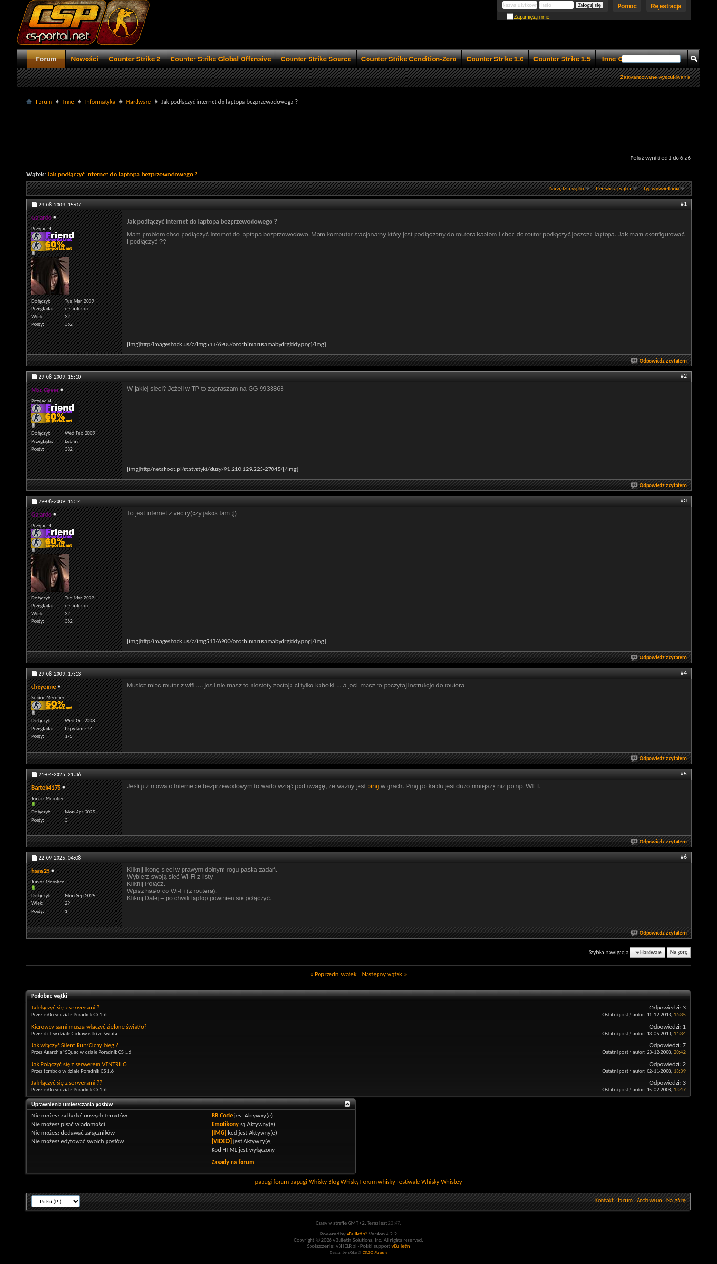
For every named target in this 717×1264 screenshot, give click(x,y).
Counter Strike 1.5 (562, 59)
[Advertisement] (358, 129)
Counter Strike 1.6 (494, 59)
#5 (684, 773)
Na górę (679, 953)
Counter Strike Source (316, 59)
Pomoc (627, 6)
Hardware (138, 101)
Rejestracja (666, 6)
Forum (46, 59)
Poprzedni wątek (336, 974)
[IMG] (219, 1132)
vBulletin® (357, 1234)
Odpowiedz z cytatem (659, 361)
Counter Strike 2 (134, 59)
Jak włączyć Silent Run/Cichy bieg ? (74, 1044)
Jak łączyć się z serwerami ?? (67, 1082)
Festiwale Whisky (418, 1181)
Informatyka (100, 101)
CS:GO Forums (374, 1251)
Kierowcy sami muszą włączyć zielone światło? (89, 1026)
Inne (68, 101)
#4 (684, 672)
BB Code (222, 1115)
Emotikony (225, 1123)
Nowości (84, 59)
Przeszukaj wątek (614, 189)
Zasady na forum (233, 1162)
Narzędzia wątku (566, 189)
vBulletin (400, 1246)
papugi (263, 1181)
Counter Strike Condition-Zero (409, 59)
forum (625, 1200)
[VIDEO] (222, 1141)
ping (373, 786)
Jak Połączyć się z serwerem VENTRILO (79, 1064)
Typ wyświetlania (661, 189)
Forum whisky (377, 1181)
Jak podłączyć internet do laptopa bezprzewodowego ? (123, 174)
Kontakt (604, 1200)
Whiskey (451, 1181)
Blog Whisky (343, 1181)
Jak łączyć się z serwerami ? (65, 1007)
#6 (684, 856)
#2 (684, 375)
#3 (684, 500)
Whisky (318, 1181)
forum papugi (290, 1181)
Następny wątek (382, 974)
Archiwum (649, 1200)
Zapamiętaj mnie (528, 17)
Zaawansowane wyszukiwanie (655, 77)
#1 (684, 203)
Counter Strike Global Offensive (220, 59)
